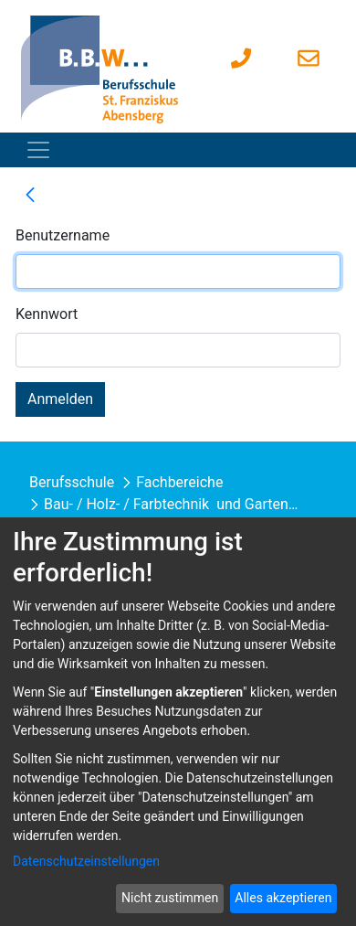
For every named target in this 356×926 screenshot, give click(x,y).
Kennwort (47, 314)
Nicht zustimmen (169, 897)
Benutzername (63, 235)
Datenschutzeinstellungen (86, 861)
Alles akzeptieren (283, 897)
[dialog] (178, 721)
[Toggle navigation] (38, 150)
